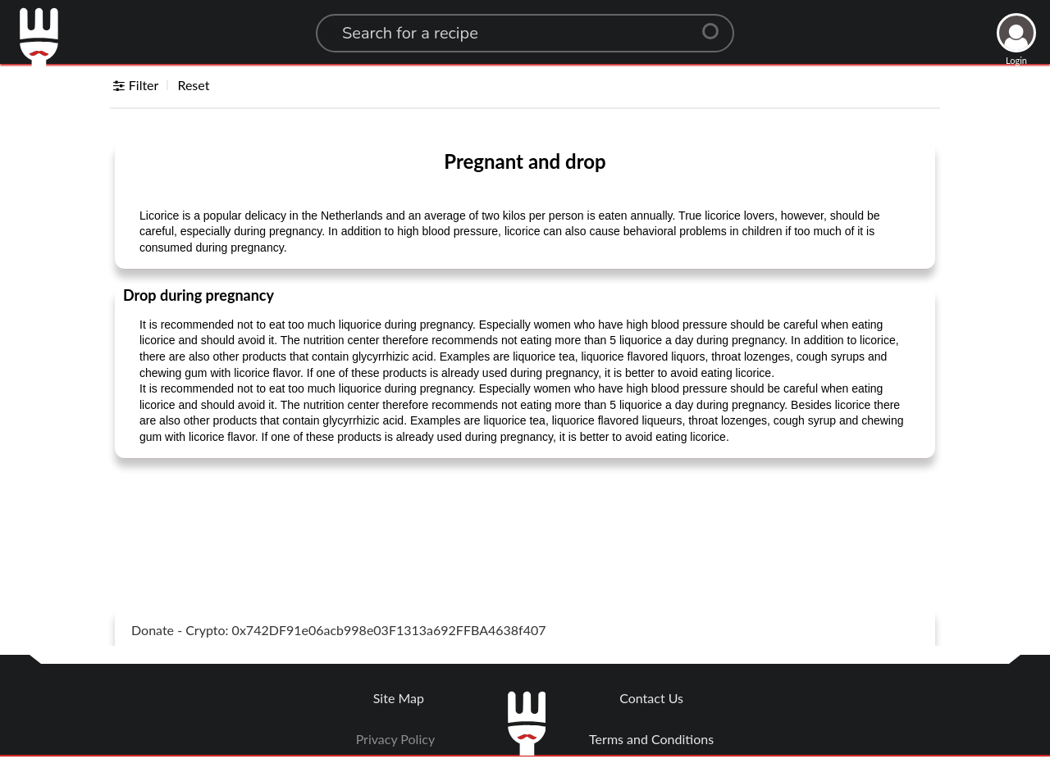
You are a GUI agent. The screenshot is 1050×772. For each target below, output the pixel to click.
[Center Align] (716, 24)
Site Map (398, 698)
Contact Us (651, 698)
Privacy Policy (396, 739)
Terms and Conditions (651, 739)
